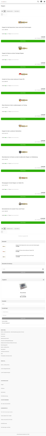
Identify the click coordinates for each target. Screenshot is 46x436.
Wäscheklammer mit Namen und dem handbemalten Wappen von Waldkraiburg (20, 157)
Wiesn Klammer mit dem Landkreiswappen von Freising (14, 105)
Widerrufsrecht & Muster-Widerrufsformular (9, 342)
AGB (2, 353)
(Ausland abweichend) (14, 33)
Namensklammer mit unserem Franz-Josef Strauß (13, 209)
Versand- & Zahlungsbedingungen (7, 340)
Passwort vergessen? (6, 323)
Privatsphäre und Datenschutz (6, 355)
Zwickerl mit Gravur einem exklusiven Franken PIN (13, 79)
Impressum (3, 334)
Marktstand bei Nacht (5, 338)
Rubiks (3, 304)
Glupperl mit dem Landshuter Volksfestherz (11, 131)
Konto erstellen (4, 321)
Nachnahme (3, 349)
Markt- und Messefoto (5, 347)
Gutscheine (3, 336)
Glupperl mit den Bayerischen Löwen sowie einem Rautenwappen (16, 27)
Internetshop (19, 434)
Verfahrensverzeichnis (5, 351)
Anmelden (23, 272)
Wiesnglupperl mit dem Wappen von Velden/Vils (13, 183)
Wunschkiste (23, 292)
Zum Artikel (23, 118)
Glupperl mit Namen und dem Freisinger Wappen (13, 53)
